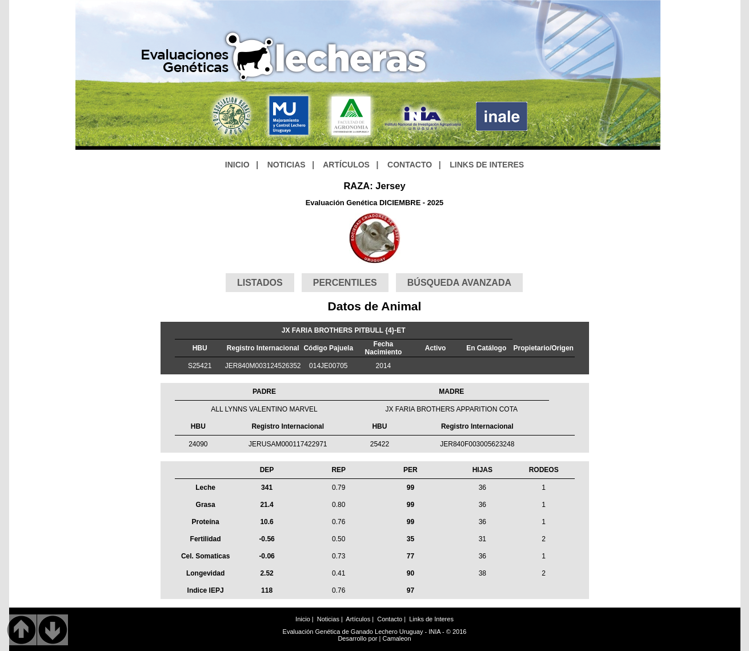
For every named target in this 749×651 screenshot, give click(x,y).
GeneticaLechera (285, 57)
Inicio (302, 619)
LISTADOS (260, 282)
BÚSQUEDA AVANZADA (459, 282)
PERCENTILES (345, 282)
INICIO (237, 164)
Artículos (358, 619)
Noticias (328, 619)
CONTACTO (409, 164)
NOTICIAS (286, 164)
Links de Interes (431, 619)
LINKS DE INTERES (487, 164)
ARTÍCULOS (346, 164)
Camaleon (396, 638)
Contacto (389, 619)
